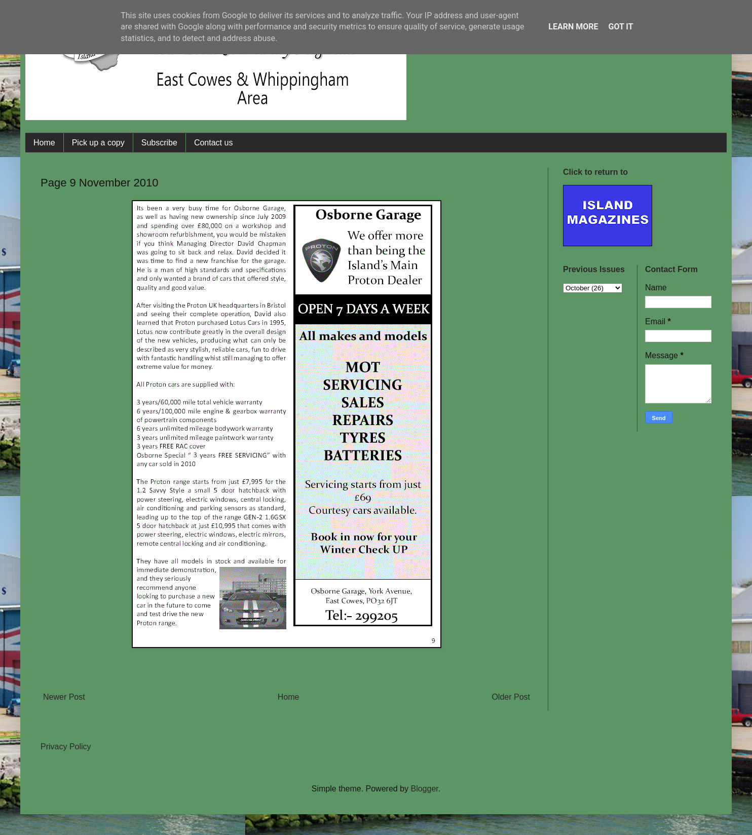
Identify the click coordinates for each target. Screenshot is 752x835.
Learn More (573, 26)
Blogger (424, 788)
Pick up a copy (98, 142)
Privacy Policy (66, 746)
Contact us (213, 142)
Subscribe (159, 142)
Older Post (511, 697)
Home (44, 142)
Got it (620, 26)
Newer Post (64, 697)
